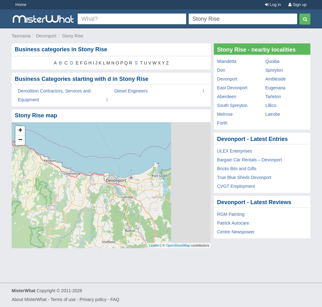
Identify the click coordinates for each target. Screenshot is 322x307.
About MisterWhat (29, 299)
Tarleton (273, 96)
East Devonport (232, 87)
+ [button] (20, 131)
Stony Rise (72, 35)
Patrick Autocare (233, 223)
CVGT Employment (236, 186)
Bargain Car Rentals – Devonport (249, 159)
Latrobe (272, 114)
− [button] (20, 140)
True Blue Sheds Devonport (244, 177)
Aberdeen (226, 96)
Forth (222, 123)
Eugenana (275, 87)
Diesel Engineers (131, 90)
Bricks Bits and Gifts (236, 168)
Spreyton (274, 70)
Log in (273, 4)
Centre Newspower (235, 231)
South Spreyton (232, 105)
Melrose (225, 114)
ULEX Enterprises (234, 151)
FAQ (114, 299)
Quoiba (272, 61)
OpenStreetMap (178, 245)
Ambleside (275, 78)
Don (221, 70)
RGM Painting (230, 214)
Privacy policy (93, 299)
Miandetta (226, 61)
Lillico (270, 105)
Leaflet (154, 245)
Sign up (297, 4)
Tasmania (21, 35)
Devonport (46, 35)
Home (20, 4)
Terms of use (62, 299)
